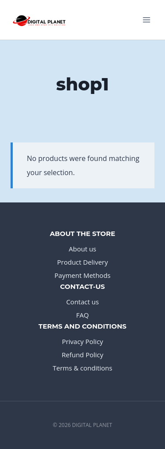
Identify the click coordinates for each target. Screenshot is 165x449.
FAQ (82, 315)
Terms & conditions (82, 367)
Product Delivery (82, 262)
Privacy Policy (82, 341)
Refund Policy (82, 354)
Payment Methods (82, 275)
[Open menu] (146, 19)
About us (82, 248)
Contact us (82, 301)
